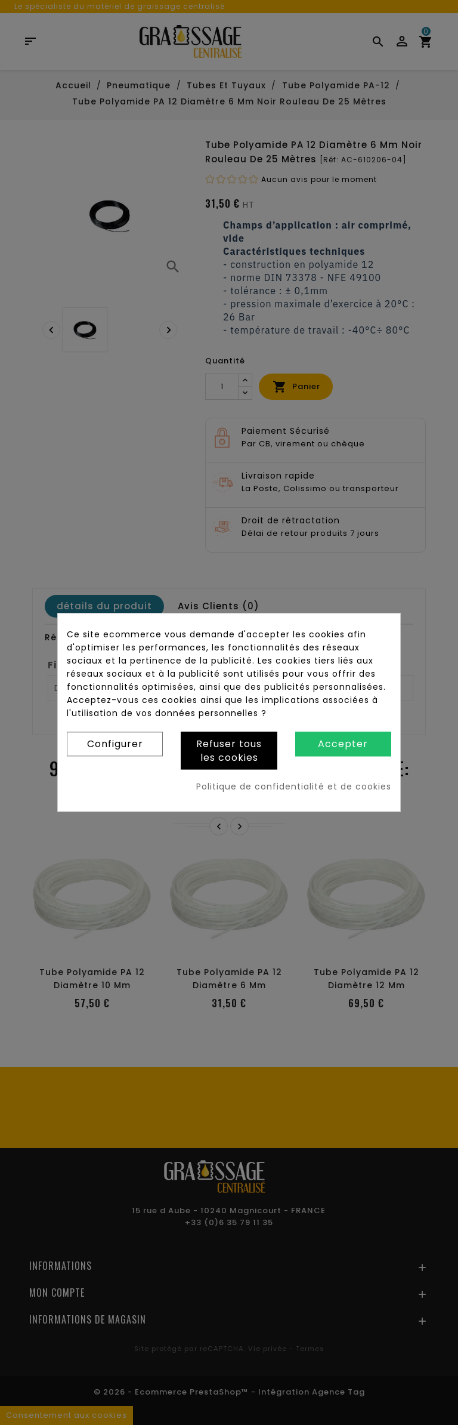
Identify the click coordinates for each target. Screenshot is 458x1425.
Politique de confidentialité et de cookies (293, 787)
